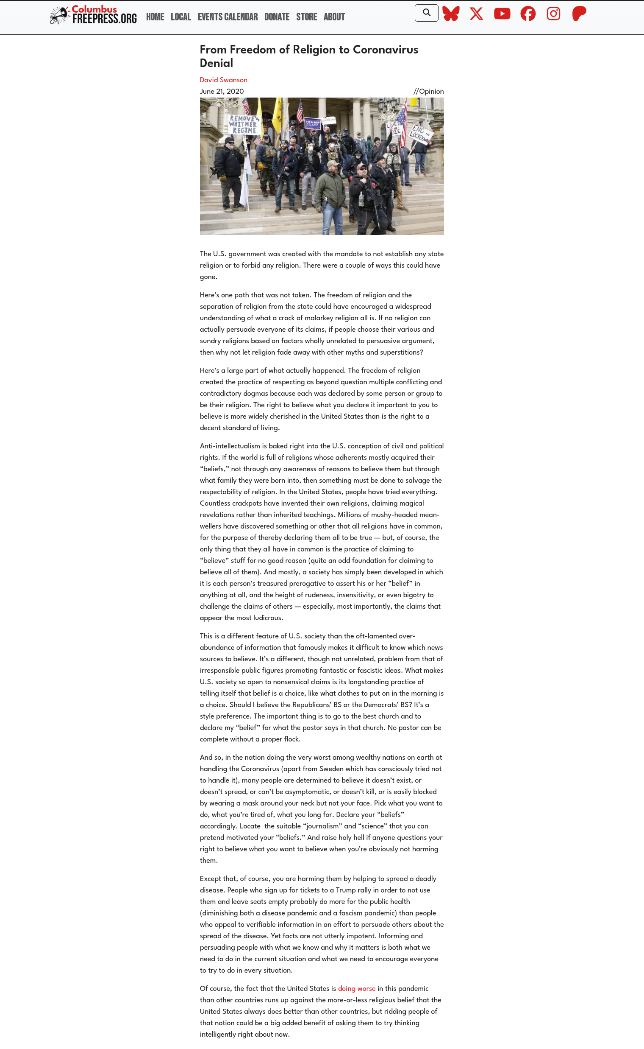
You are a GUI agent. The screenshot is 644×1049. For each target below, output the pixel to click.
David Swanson (223, 80)
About (334, 17)
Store (306, 17)
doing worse (357, 989)
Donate (276, 17)
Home (155, 17)
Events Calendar (228, 17)
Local (181, 17)
